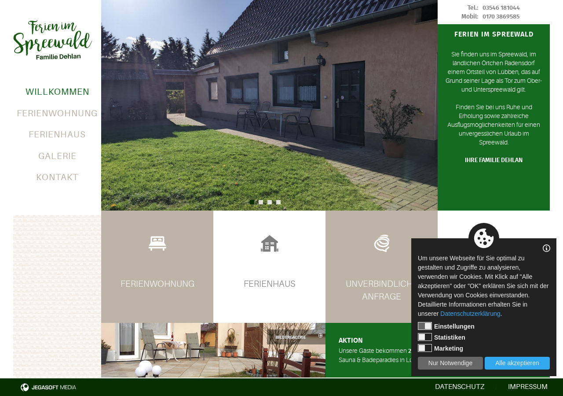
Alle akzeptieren (517, 362)
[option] (269, 105)
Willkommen (57, 92)
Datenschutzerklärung (470, 313)
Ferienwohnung (57, 113)
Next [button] (429, 105)
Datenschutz (459, 387)
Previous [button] (110, 105)
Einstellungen (446, 326)
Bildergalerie (299, 337)
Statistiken (441, 337)
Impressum (528, 387)
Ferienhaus (57, 135)
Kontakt (57, 177)
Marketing (440, 348)
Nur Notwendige (450, 362)
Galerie (57, 156)
